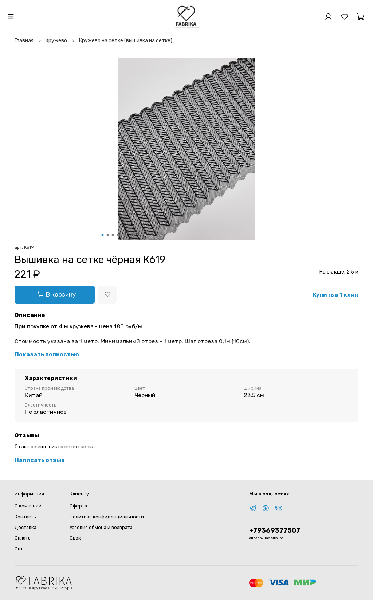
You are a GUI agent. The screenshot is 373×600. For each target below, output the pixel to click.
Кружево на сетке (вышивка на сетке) (125, 41)
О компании (28, 506)
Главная (24, 41)
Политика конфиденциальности (107, 516)
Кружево (56, 41)
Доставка (25, 527)
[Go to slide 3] (113, 235)
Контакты (26, 516)
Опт (19, 549)
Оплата (23, 538)
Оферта (78, 506)
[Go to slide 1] (103, 235)
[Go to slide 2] (108, 235)
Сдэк (75, 538)
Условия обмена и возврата (101, 527)
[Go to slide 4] (118, 235)
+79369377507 (274, 530)
